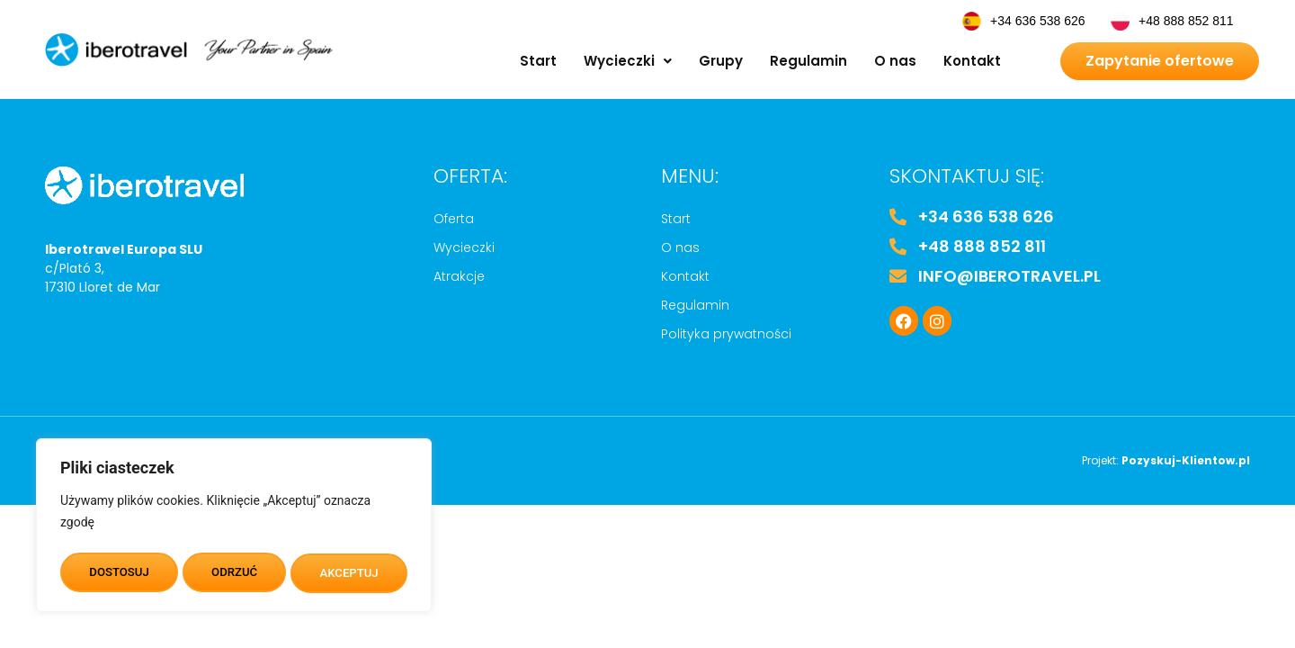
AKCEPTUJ (349, 573)
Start (538, 60)
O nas (895, 60)
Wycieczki (628, 60)
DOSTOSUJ (118, 573)
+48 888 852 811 (1186, 21)
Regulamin (808, 60)
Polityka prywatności (726, 334)
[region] (234, 528)
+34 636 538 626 (1037, 21)
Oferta (453, 219)
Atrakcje (459, 276)
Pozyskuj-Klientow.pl (1185, 460)
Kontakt (972, 60)
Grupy (721, 60)
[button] (627, 60)
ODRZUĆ (234, 573)
